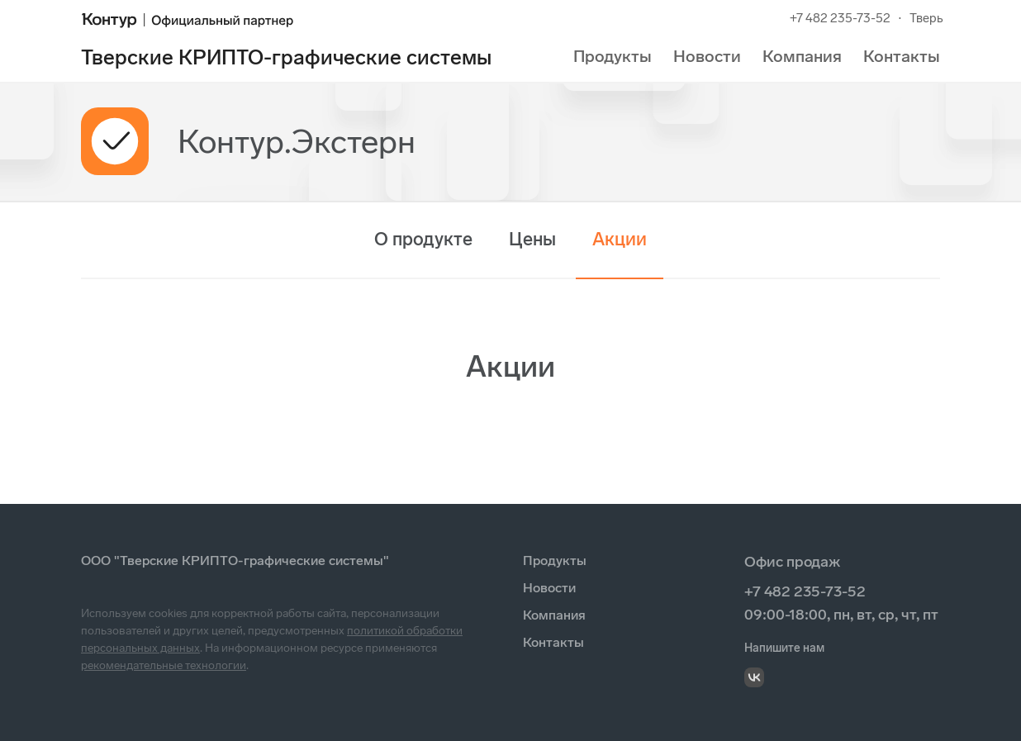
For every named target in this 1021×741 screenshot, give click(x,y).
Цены (532, 239)
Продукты (612, 56)
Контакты (901, 56)
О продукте (423, 239)
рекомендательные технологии (163, 665)
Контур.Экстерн (297, 141)
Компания (802, 56)
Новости (707, 56)
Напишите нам (784, 648)
